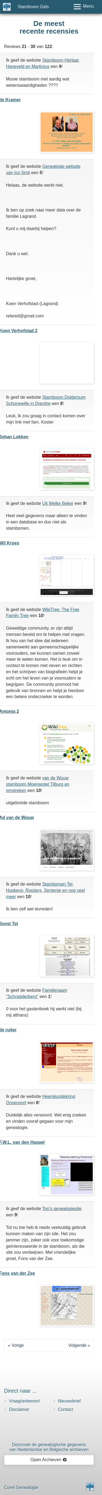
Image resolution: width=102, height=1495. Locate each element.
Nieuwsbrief (69, 1401)
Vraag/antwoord (24, 1401)
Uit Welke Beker (57, 503)
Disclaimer (19, 1409)
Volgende (77, 1345)
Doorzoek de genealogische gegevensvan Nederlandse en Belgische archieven (49, 1447)
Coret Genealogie (21, 1487)
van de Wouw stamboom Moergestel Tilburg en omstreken (37, 784)
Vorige (17, 1345)
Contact (65, 1409)
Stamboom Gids (33, 6)
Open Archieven (48, 1459)
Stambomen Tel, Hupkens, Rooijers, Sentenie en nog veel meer (45, 890)
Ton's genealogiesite (62, 1208)
